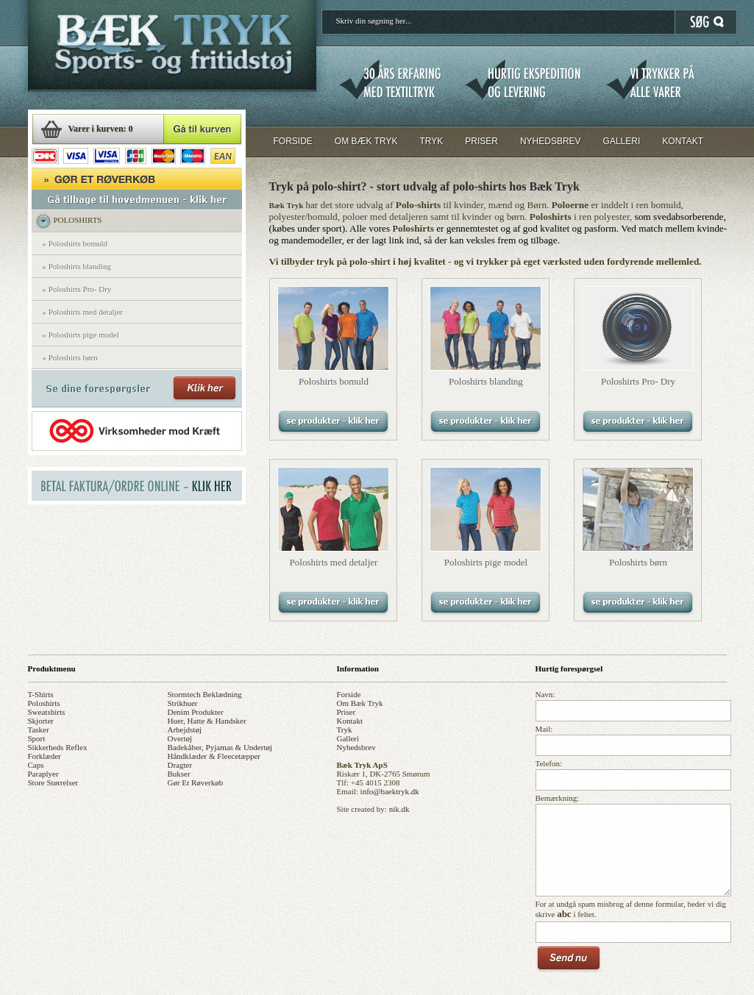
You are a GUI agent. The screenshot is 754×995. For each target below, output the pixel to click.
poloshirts (44, 703)
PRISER (481, 141)
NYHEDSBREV (550, 141)
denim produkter (196, 711)
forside (349, 694)
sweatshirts (46, 711)
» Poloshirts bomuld (75, 243)
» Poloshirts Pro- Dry (77, 289)
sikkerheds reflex (58, 747)
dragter (180, 764)
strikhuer (183, 703)
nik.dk (399, 809)
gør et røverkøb (196, 782)
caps (36, 764)
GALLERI (622, 141)
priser (346, 711)
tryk (344, 729)
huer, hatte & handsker (207, 720)
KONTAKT (682, 141)
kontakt (350, 720)
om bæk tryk (360, 703)
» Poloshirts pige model (81, 334)
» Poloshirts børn (70, 357)
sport (37, 738)
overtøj (180, 738)
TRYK (431, 141)
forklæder (44, 756)
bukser (179, 773)
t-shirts (41, 694)
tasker (38, 729)
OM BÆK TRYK (366, 141)
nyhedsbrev (356, 747)
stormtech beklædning (205, 694)
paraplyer (43, 773)
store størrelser (53, 782)
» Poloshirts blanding (77, 266)
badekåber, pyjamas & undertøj (220, 747)
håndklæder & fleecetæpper (214, 756)
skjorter (41, 720)
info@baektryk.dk (389, 791)
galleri (348, 738)
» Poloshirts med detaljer (83, 311)
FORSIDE (293, 141)
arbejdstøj (185, 729)
